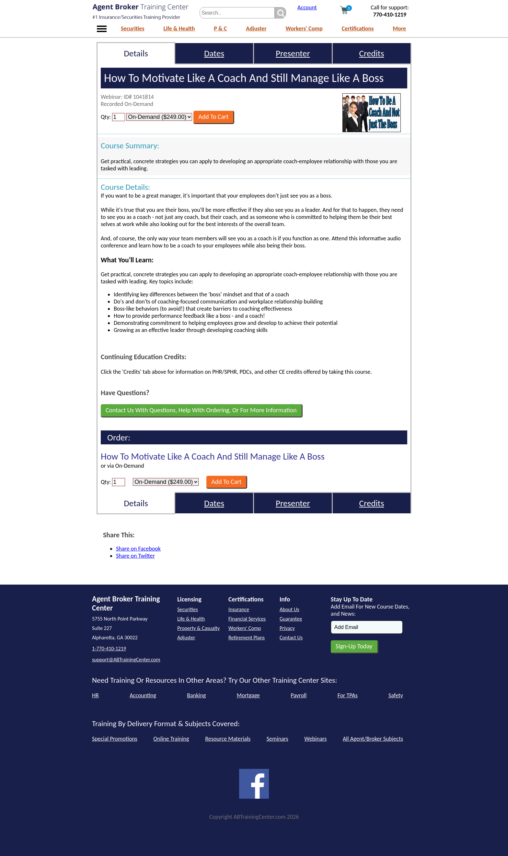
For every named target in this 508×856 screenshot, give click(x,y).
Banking (196, 695)
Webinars (315, 738)
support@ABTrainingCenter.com (126, 659)
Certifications (358, 28)
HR (95, 695)
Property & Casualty (198, 628)
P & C (220, 28)
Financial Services (247, 619)
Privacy (287, 628)
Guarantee (291, 619)
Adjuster (256, 28)
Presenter (293, 53)
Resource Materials (227, 738)
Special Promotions (114, 738)
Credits (371, 53)
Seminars (277, 738)
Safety (395, 695)
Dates (214, 53)
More (399, 28)
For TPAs (348, 695)
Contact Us (291, 637)
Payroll (298, 695)
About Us (289, 609)
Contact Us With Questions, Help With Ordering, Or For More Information (201, 410)
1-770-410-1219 (109, 648)
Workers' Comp (304, 28)
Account (307, 7)
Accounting (143, 695)
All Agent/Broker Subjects (373, 738)
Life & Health (179, 28)
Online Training (171, 738)
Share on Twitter (135, 555)
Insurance (238, 609)
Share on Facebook (138, 548)
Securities (132, 28)
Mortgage (248, 695)
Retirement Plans (246, 637)
